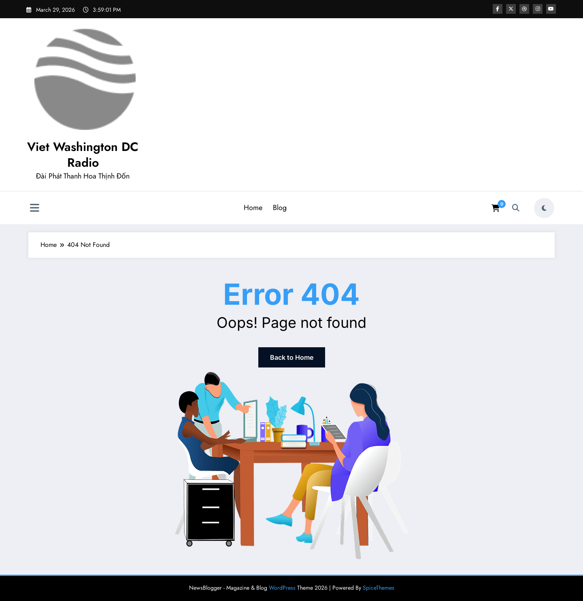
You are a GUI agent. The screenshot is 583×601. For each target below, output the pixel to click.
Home (253, 207)
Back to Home (291, 357)
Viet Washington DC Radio (82, 154)
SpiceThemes (378, 588)
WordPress (282, 588)
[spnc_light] (544, 208)
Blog (280, 207)
